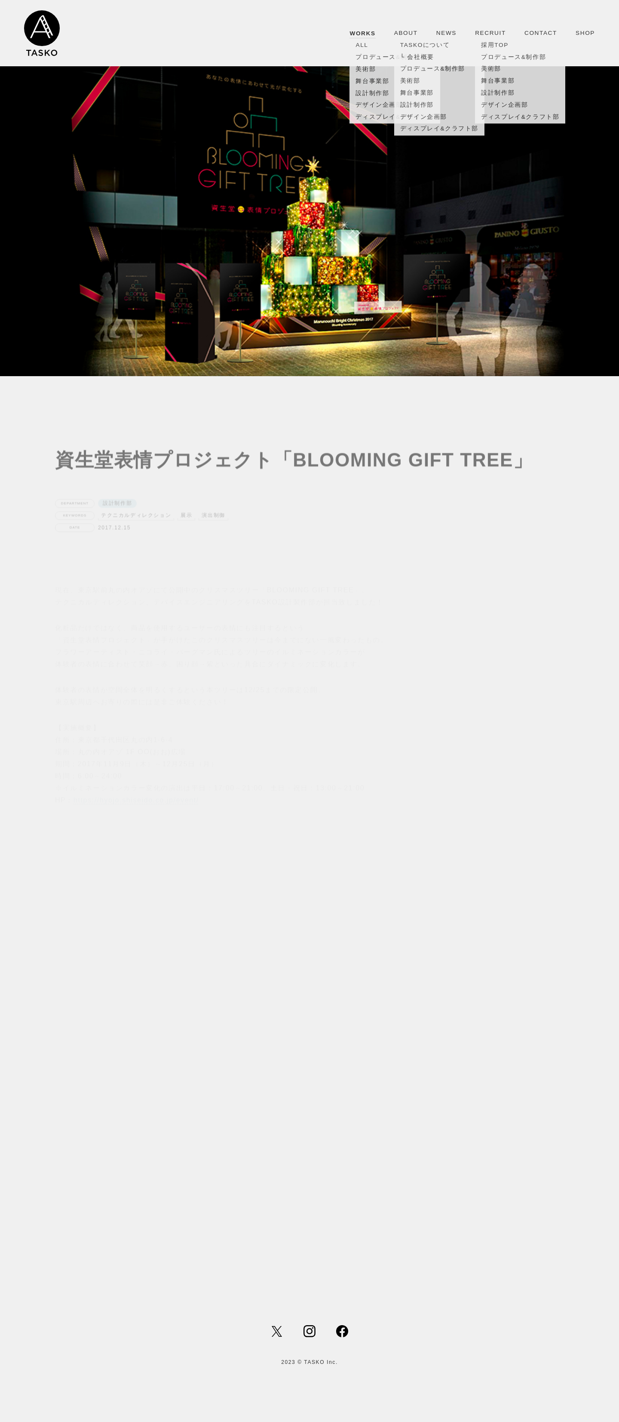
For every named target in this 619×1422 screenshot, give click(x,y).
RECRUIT (490, 33)
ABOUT (406, 33)
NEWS (446, 33)
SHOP (585, 33)
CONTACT (540, 33)
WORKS (362, 33)
